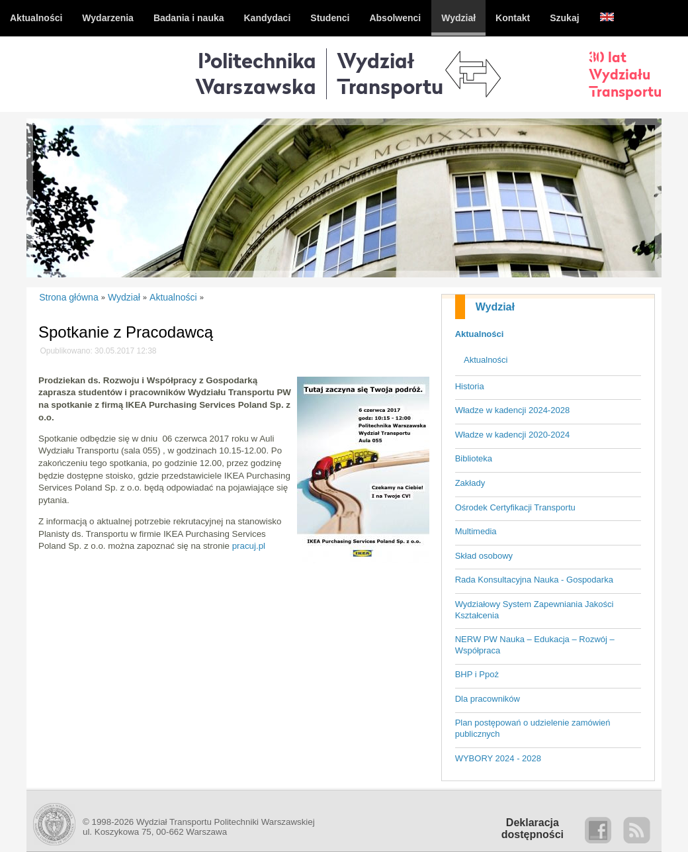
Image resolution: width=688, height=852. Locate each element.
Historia (469, 386)
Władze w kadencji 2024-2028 (512, 410)
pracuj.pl (248, 546)
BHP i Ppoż (477, 674)
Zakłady (470, 483)
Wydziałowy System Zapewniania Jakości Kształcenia (534, 609)
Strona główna (69, 297)
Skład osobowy (484, 556)
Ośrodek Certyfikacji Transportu (515, 507)
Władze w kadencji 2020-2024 (512, 435)
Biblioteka (473, 458)
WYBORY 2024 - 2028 (498, 758)
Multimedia (476, 531)
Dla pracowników (487, 699)
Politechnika (255, 73)
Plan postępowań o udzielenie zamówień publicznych (533, 728)
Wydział (495, 306)
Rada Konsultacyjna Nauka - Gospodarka (534, 580)
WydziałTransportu (390, 73)
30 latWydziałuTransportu (625, 74)
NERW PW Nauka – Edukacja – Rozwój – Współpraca (535, 644)
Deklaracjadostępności (532, 828)
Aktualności (479, 334)
